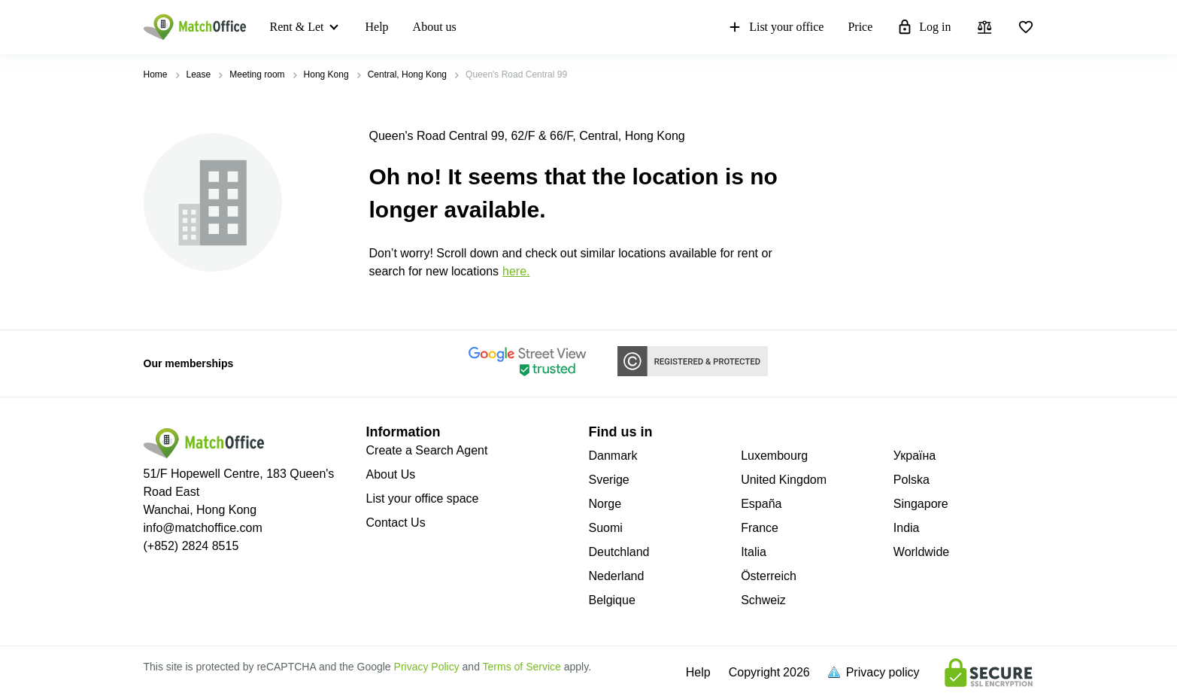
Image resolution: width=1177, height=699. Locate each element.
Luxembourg (774, 455)
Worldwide (921, 552)
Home (156, 74)
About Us (391, 474)
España (761, 503)
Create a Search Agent (427, 450)
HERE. (515, 271)
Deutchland (619, 552)
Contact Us (396, 522)
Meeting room (256, 74)
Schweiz (763, 600)
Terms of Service (522, 667)
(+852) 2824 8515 (191, 545)
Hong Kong (326, 74)
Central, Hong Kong (407, 74)
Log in (923, 27)
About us (435, 26)
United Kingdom (784, 479)
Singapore (920, 503)
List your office (775, 27)
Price (860, 26)
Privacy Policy (427, 667)
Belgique (612, 600)
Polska (911, 479)
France (759, 527)
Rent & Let (297, 26)
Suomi (606, 527)
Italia (753, 552)
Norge (605, 503)
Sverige (609, 479)
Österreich (768, 576)
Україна (914, 455)
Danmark (613, 455)
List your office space (422, 498)
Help (376, 26)
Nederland (617, 576)
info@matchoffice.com (203, 527)
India (906, 527)
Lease (199, 74)
